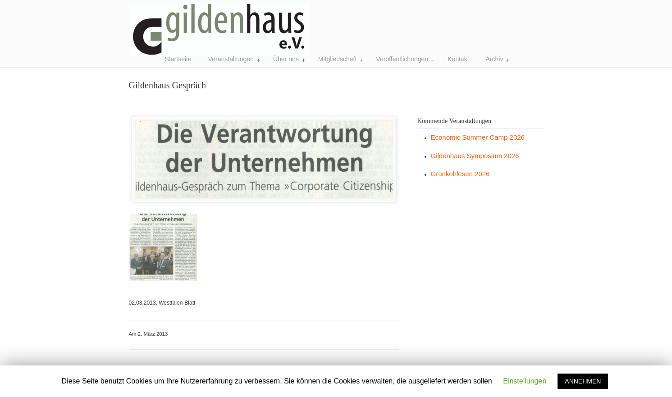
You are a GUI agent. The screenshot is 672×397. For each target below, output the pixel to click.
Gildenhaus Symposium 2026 (475, 156)
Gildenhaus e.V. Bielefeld (219, 29)
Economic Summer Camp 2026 (478, 137)
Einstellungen (524, 381)
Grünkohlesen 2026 (460, 174)
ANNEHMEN (583, 381)
